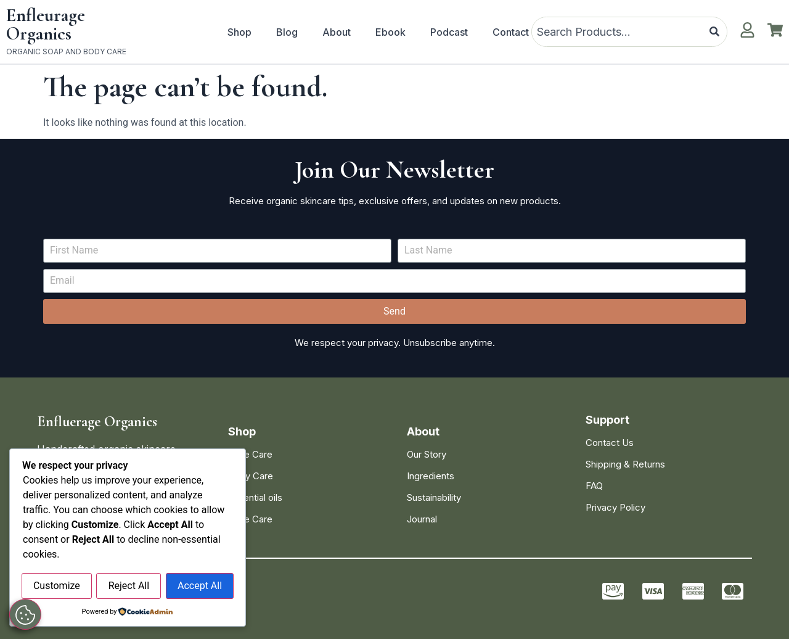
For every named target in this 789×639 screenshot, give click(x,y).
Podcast (449, 32)
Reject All (128, 586)
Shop (239, 32)
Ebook (390, 32)
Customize (56, 586)
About (336, 32)
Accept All (200, 586)
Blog (287, 32)
